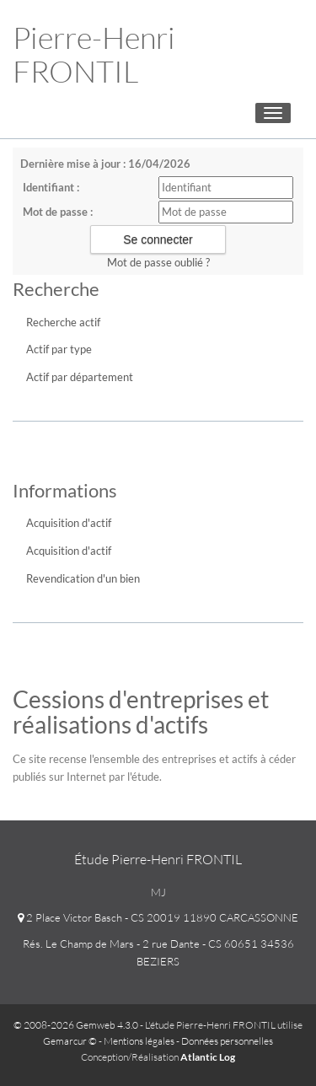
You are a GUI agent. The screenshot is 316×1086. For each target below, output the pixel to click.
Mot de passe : (58, 211)
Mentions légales (139, 1041)
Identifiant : (51, 187)
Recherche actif (63, 322)
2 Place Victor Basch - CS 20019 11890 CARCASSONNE (158, 917)
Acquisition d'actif (68, 523)
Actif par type (59, 349)
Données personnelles (227, 1041)
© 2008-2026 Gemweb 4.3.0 (75, 1025)
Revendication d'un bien (83, 578)
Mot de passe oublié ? (158, 262)
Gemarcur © (70, 1041)
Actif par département (79, 377)
